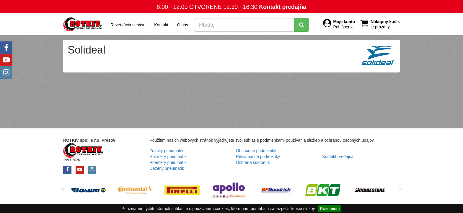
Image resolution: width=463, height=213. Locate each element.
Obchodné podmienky (256, 150)
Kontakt (161, 24)
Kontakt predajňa (282, 7)
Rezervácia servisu (127, 24)
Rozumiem (330, 208)
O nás (182, 24)
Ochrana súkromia (253, 162)
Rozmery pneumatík (168, 156)
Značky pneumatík (166, 150)
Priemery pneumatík (168, 162)
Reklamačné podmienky (258, 156)
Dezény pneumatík (167, 168)
